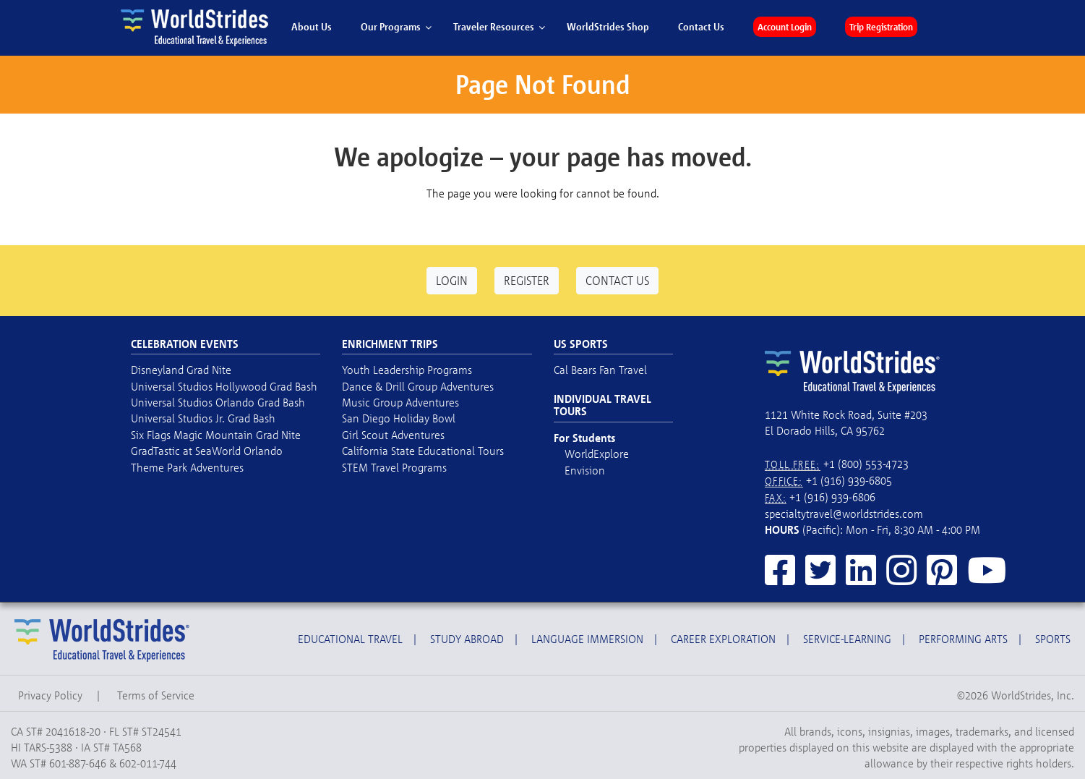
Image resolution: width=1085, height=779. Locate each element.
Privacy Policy (50, 695)
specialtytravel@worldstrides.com (844, 513)
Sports (1053, 638)
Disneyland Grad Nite (181, 369)
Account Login (785, 27)
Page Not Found (542, 84)
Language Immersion (587, 638)
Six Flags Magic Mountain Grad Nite (216, 434)
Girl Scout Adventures (393, 434)
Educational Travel (350, 638)
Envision (585, 470)
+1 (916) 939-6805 (849, 480)
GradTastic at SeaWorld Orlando (207, 450)
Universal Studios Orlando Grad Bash (218, 402)
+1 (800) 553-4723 (866, 463)
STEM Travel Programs (394, 467)
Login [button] (452, 280)
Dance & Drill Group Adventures (418, 386)
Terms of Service (155, 695)
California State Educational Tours (423, 450)
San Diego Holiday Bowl (398, 418)
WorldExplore (597, 453)
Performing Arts (963, 638)
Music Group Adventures (400, 402)
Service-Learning (847, 638)
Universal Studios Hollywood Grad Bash (224, 386)
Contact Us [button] (617, 280)
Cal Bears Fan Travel (600, 369)
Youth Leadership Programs (407, 369)
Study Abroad (467, 638)
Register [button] (526, 280)
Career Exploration (723, 638)
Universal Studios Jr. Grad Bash (203, 418)
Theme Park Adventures (187, 467)
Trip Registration (881, 27)
